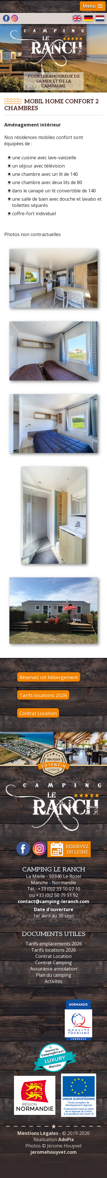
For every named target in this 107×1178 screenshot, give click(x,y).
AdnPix (66, 1139)
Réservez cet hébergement (48, 677)
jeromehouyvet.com (53, 1152)
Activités (53, 981)
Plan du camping (53, 975)
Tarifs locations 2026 (43, 695)
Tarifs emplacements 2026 (53, 944)
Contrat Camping (53, 962)
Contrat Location (38, 713)
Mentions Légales (37, 1133)
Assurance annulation (53, 969)
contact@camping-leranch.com (53, 901)
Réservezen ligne (77, 849)
